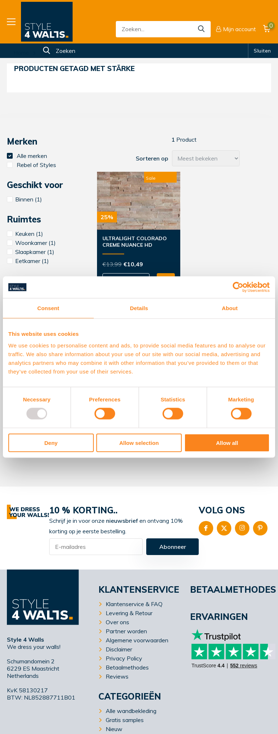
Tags (46, 52)
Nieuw (114, 729)
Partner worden (126, 631)
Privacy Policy (124, 658)
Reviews (117, 676)
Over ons (117, 622)
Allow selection (139, 442)
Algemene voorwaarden (137, 640)
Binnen (24, 199)
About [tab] (230, 308)
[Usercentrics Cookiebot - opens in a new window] (238, 287)
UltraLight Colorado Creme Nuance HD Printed (134, 242)
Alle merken (27, 155)
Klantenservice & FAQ (134, 604)
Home (21, 52)
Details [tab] (139, 308)
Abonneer (172, 546)
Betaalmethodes (127, 667)
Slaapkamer (30, 251)
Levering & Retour (129, 613)
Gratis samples (125, 719)
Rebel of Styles (31, 164)
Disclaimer (119, 649)
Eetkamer (28, 260)
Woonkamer (31, 242)
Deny (51, 442)
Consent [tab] (48, 308)
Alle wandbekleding (131, 710)
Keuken (25, 233)
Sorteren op (152, 158)
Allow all (227, 442)
